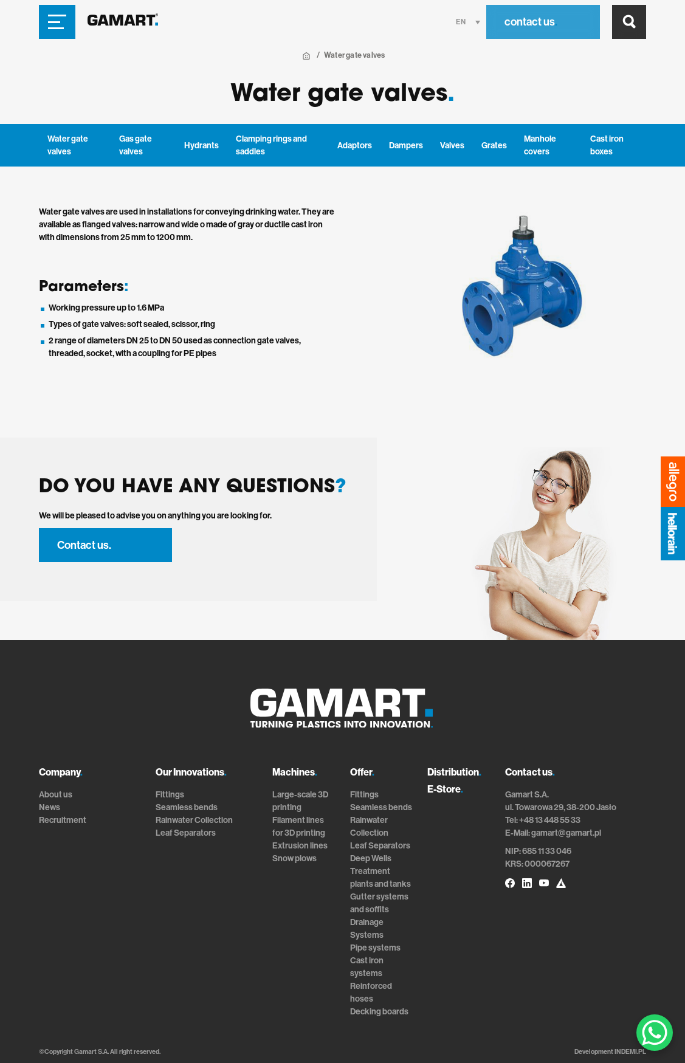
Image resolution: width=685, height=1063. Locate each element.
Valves (452, 145)
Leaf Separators (186, 833)
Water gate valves (67, 145)
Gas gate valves (135, 145)
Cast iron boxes (607, 145)
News (49, 807)
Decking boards (379, 1011)
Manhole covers (540, 145)
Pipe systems (375, 948)
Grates (494, 145)
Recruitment (62, 820)
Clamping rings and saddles (271, 145)
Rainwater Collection (194, 820)
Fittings (170, 795)
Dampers (406, 145)
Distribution (454, 772)
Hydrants (201, 145)
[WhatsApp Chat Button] (654, 1032)
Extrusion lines (300, 846)
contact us (530, 22)
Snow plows (294, 858)
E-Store (445, 789)
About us (55, 795)
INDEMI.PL (630, 1052)
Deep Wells (370, 858)
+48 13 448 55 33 (549, 820)
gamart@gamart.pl (566, 833)
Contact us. (84, 545)
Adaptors (354, 145)
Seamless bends (187, 807)
